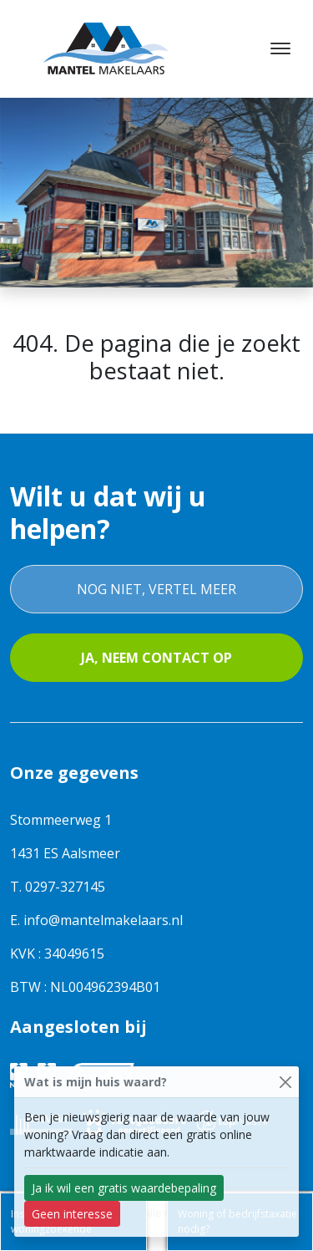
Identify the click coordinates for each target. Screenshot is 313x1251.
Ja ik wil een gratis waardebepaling (124, 1188)
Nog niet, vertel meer (156, 589)
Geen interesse (72, 1214)
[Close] (285, 1082)
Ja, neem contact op (156, 657)
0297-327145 (65, 886)
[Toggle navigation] (280, 48)
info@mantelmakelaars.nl (103, 920)
